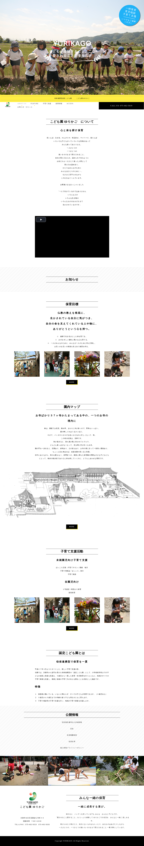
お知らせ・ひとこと (25, 107)
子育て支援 (47, 103)
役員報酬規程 (72, 735)
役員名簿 (72, 741)
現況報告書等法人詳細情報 (72, 722)
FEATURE (34, 103)
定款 (72, 729)
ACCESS (70, 103)
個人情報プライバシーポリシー (72, 748)
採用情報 (59, 103)
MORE (71, 382)
